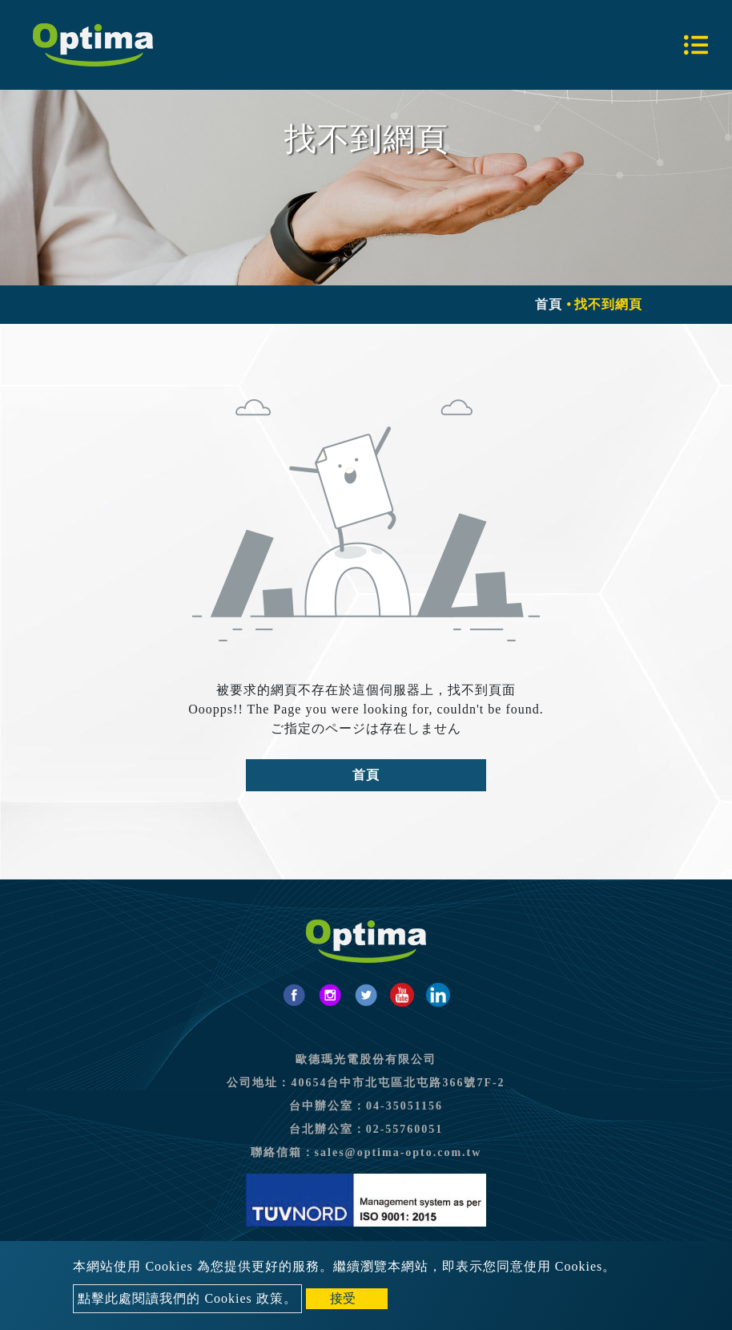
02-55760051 (405, 1129)
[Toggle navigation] (696, 45)
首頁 (548, 304)
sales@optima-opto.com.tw (398, 1152)
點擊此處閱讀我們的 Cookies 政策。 (187, 1298)
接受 (343, 1298)
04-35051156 (404, 1106)
